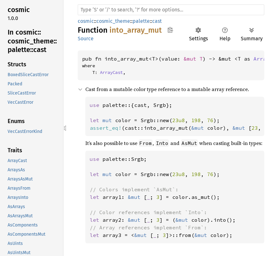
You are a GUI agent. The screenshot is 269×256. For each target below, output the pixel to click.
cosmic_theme (113, 21)
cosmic (86, 21)
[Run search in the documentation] (171, 9)
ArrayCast (111, 72)
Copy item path (170, 29)
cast (157, 21)
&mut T (193, 59)
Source (86, 39)
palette (141, 21)
